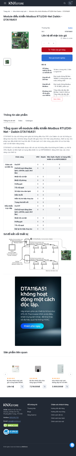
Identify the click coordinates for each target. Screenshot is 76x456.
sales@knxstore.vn (14, 421)
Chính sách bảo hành (58, 418)
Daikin (70, 28)
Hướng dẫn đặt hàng (58, 408)
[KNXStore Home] (16, 3)
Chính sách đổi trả (57, 415)
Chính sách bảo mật (57, 421)
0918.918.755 (14, 417)
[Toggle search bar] (64, 3)
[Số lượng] (48, 43)
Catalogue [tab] (29, 120)
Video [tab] (20, 120)
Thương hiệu (31, 408)
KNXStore (25, 446)
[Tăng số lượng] (53, 43)
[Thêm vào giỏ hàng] (22, 387)
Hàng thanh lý (31, 415)
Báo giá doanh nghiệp (57, 58)
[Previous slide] (5, 374)
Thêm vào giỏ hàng (56, 50)
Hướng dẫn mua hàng (58, 411)
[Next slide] (71, 374)
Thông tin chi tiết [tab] (9, 120)
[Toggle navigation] (4, 3)
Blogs (29, 411)
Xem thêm (57, 99)
